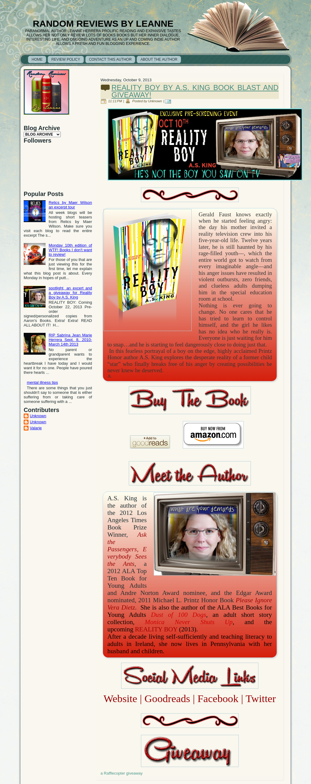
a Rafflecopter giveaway (122, 773)
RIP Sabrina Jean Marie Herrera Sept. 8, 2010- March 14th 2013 (70, 339)
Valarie (36, 428)
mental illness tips (42, 382)
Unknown (38, 416)
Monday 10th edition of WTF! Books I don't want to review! (70, 250)
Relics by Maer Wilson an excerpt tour (70, 204)
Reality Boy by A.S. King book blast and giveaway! (195, 91)
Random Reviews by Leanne (103, 24)
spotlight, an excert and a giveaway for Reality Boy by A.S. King (70, 292)
